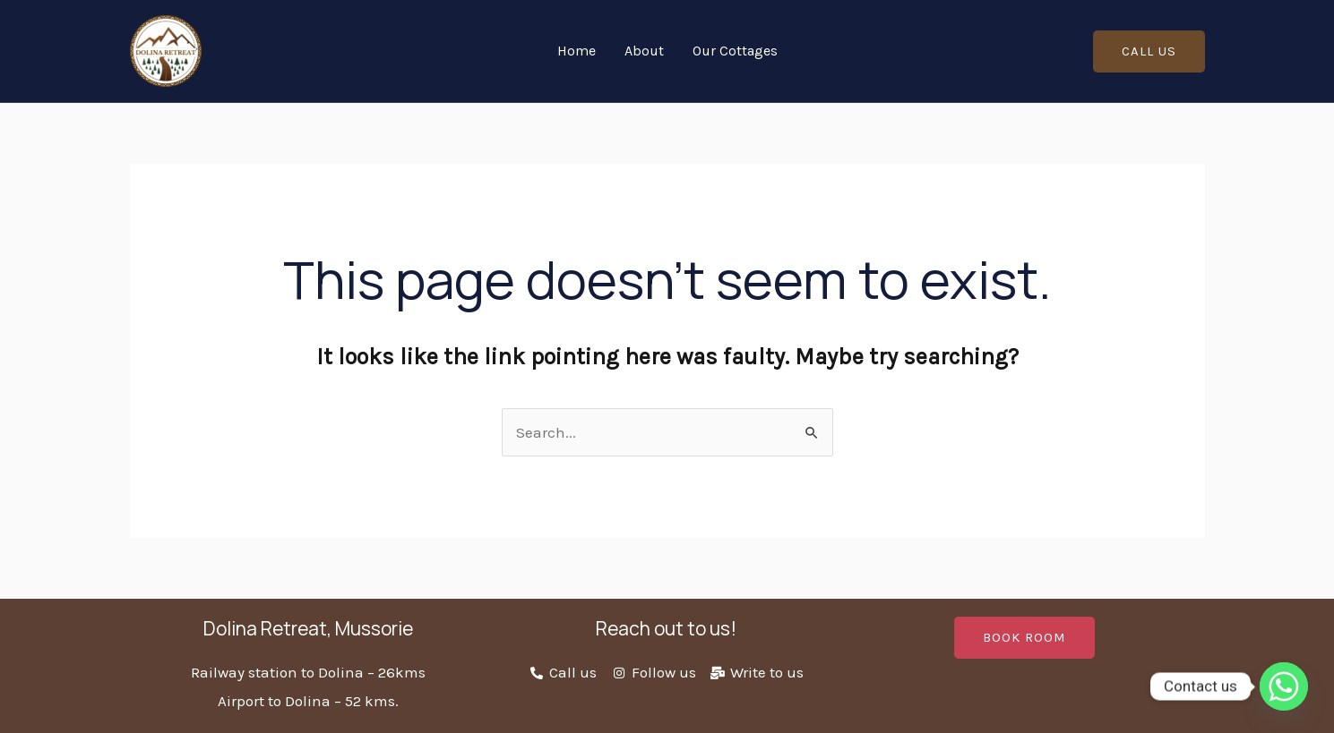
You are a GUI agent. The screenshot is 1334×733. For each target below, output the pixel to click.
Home (576, 50)
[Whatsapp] (1284, 686)
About (644, 50)
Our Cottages (735, 50)
